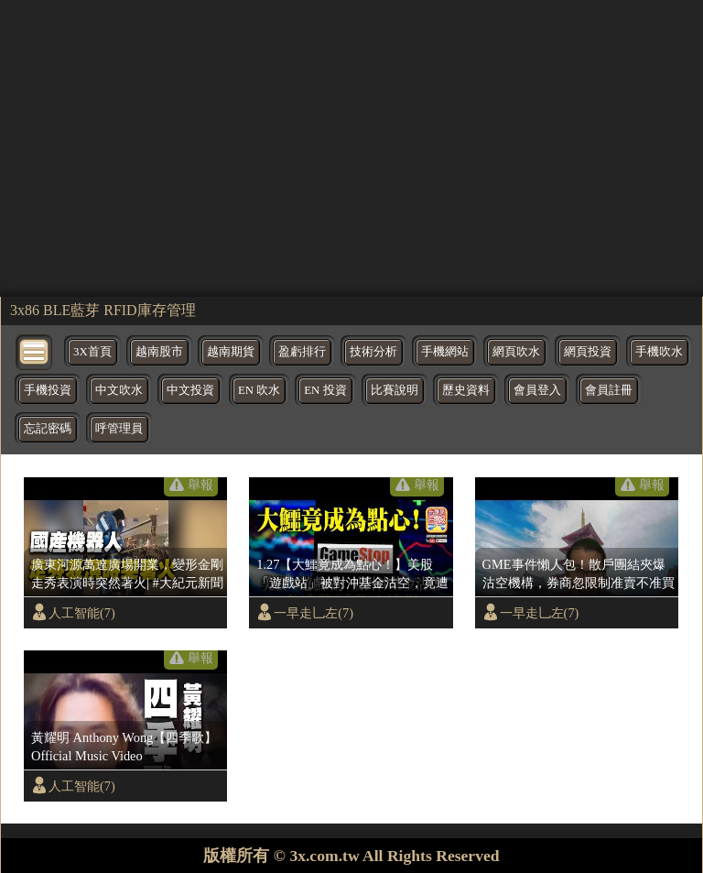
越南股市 (159, 351)
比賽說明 (394, 390)
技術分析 (373, 351)
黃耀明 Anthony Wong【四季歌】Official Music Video (124, 746)
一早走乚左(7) (313, 613)
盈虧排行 (302, 351)
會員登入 (537, 390)
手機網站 (445, 351)
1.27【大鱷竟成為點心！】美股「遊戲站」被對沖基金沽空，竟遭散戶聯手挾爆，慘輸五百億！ (352, 574)
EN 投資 (325, 390)
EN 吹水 (259, 390)
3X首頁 (92, 351)
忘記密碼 (47, 428)
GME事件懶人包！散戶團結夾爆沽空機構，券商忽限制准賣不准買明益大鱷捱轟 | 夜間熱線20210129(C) (578, 574)
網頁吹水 (516, 351)
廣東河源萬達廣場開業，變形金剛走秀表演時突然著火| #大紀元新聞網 (127, 574)
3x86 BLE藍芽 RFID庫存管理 (103, 310)
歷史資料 (466, 390)
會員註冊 (609, 390)
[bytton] (35, 350)
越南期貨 (230, 351)
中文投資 (190, 390)
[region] (351, 146)
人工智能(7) (82, 613)
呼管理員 (119, 428)
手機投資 (47, 390)
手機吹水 (659, 351)
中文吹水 (119, 390)
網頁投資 (587, 351)
